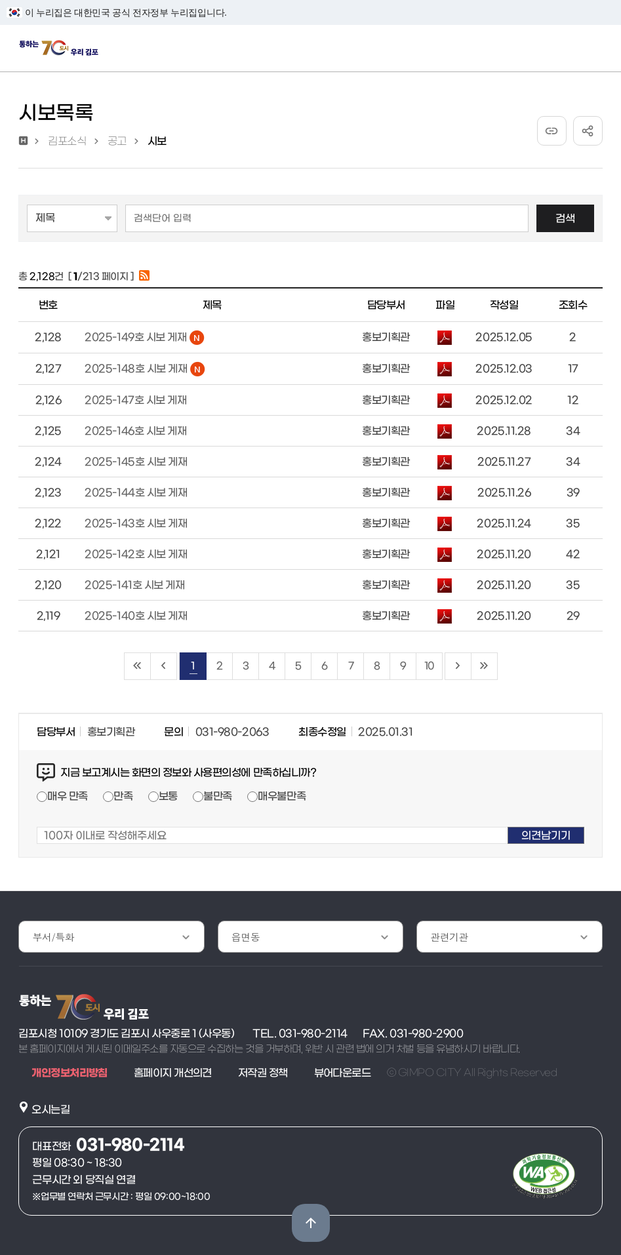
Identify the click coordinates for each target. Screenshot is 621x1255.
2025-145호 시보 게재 (136, 461)
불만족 (217, 796)
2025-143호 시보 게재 (136, 523)
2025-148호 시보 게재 (145, 368)
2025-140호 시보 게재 (136, 615)
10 (428, 666)
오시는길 (50, 1109)
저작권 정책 (263, 1072)
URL (552, 131)
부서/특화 (53, 937)
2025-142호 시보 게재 (136, 554)
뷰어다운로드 (342, 1072)
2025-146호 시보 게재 (135, 431)
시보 (157, 141)
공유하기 (588, 131)
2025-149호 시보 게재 (144, 337)
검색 (565, 218)
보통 (168, 796)
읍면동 (245, 937)
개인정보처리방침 (69, 1072)
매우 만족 (67, 796)
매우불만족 (282, 796)
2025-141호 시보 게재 (134, 585)
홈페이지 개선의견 (173, 1072)
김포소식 (67, 141)
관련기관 (449, 937)
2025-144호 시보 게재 (136, 492)
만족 (122, 796)
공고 (117, 141)
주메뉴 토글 (596, 51)
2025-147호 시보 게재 (135, 400)
